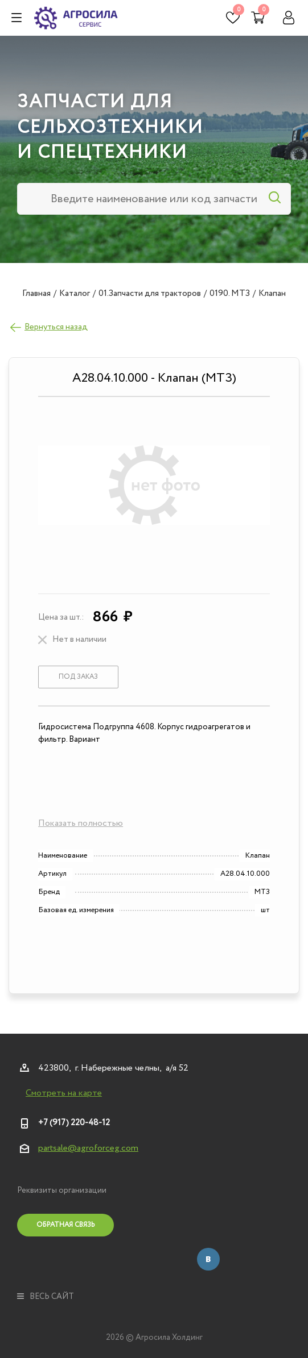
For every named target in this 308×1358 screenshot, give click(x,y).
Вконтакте (208, 1259)
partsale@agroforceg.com (88, 1148)
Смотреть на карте (64, 1093)
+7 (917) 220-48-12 (74, 1123)
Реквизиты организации (61, 1190)
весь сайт (45, 1296)
